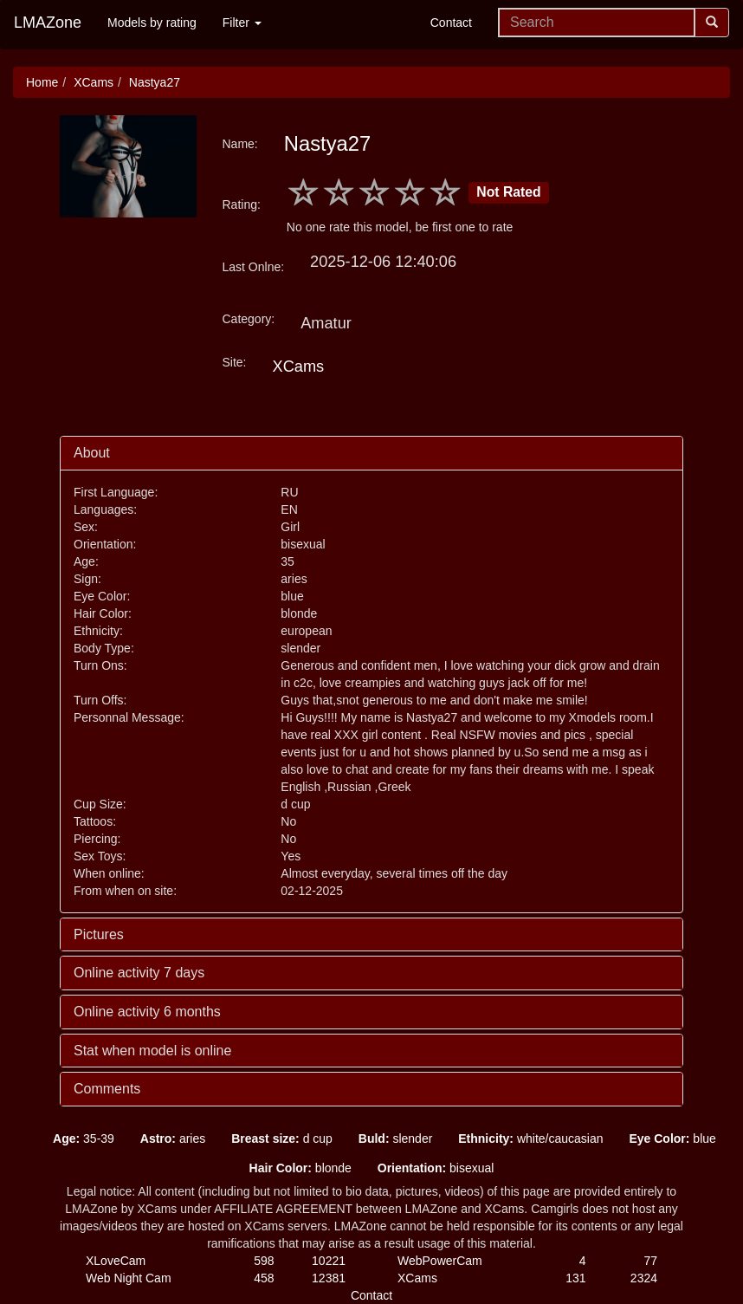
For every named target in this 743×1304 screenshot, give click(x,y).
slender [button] (396, 1138)
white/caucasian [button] (530, 1138)
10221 (329, 1261)
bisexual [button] (436, 1168)
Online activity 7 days (139, 972)
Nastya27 (154, 82)
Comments (107, 1088)
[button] (27, 1138)
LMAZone (47, 22)
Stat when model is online (152, 1050)
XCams (93, 82)
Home (42, 82)
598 (264, 1261)
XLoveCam (115, 1261)
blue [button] (672, 1138)
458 (264, 1278)
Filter (242, 22)
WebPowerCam (439, 1261)
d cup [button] (282, 1138)
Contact (451, 22)
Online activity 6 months (147, 1011)
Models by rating (152, 22)
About (92, 452)
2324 (643, 1278)
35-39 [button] (83, 1138)
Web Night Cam (128, 1278)
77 (650, 1261)
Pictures (99, 934)
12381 (329, 1278)
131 (575, 1278)
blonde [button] (300, 1168)
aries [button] (172, 1138)
